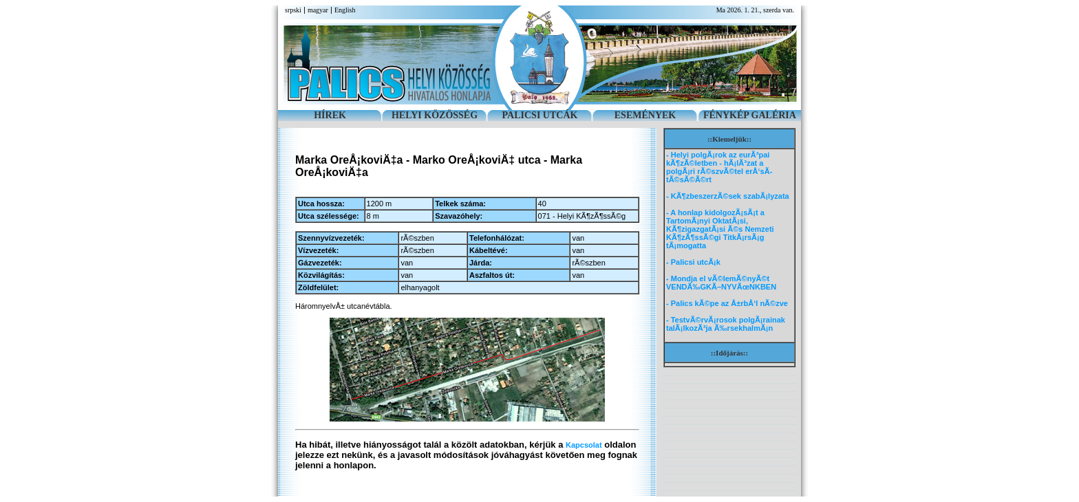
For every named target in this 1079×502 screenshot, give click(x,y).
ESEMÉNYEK (645, 115)
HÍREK (330, 115)
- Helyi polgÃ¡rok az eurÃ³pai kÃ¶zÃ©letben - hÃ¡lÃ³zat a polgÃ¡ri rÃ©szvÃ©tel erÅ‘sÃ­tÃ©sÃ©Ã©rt (719, 167)
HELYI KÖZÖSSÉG (435, 115)
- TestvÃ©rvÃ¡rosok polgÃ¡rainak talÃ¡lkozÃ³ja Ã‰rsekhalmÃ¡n (725, 324)
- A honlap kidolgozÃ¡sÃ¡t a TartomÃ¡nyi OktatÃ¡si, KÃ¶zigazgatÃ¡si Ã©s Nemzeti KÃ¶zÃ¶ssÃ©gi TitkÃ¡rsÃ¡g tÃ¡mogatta (720, 229)
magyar (318, 10)
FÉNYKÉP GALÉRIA (749, 115)
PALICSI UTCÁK (540, 115)
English (345, 10)
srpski (293, 10)
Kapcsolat (584, 445)
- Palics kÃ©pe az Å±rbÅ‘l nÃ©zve (727, 303)
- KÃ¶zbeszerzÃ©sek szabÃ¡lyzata (727, 196)
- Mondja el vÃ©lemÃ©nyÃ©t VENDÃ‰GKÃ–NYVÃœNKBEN (721, 282)
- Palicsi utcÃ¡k (693, 262)
